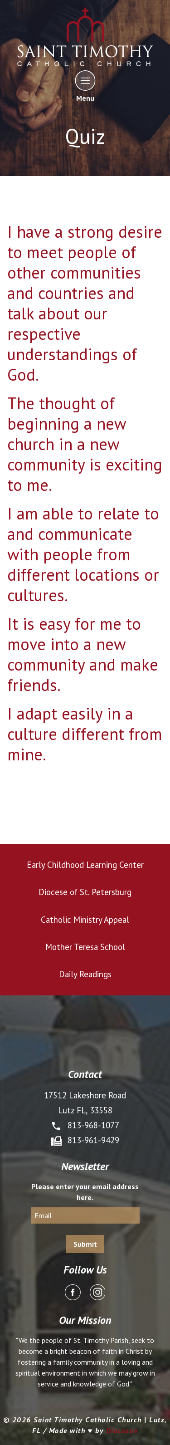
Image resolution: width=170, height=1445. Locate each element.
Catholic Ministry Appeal (85, 919)
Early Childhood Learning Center (85, 864)
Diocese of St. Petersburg (85, 892)
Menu (85, 86)
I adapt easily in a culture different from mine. (84, 734)
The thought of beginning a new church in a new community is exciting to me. (84, 443)
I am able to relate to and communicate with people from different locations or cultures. (83, 554)
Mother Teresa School (85, 946)
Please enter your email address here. (85, 1192)
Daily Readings (85, 974)
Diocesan (122, 1430)
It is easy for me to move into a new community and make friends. (82, 654)
